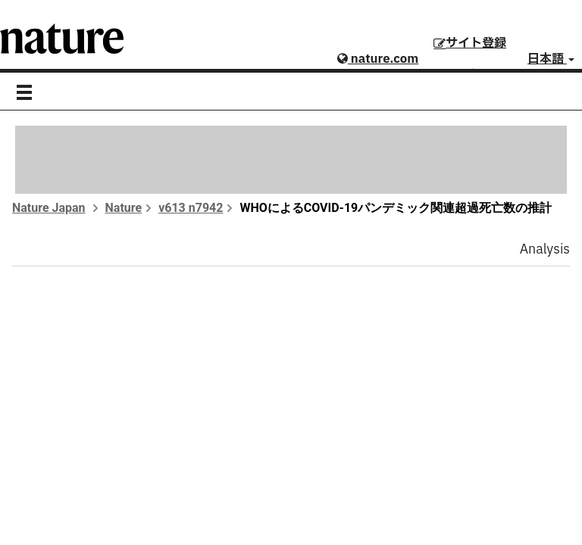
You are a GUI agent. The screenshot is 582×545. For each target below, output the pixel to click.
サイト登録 (469, 43)
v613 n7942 (190, 208)
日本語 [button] (550, 59)
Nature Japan (49, 208)
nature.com (377, 59)
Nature (123, 208)
